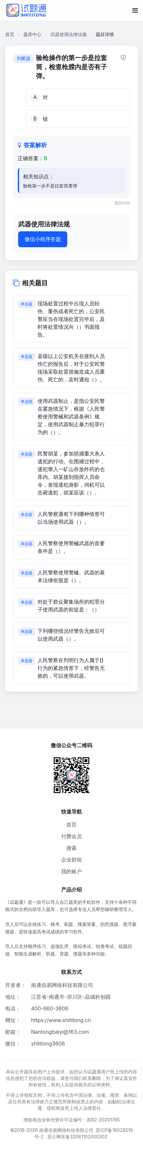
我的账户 (71, 871)
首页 (9, 34)
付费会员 (71, 836)
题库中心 (32, 34)
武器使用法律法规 (68, 34)
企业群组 (71, 859)
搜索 (71, 848)
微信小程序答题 (43, 239)
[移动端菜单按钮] (135, 10)
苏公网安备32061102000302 (77, 1136)
